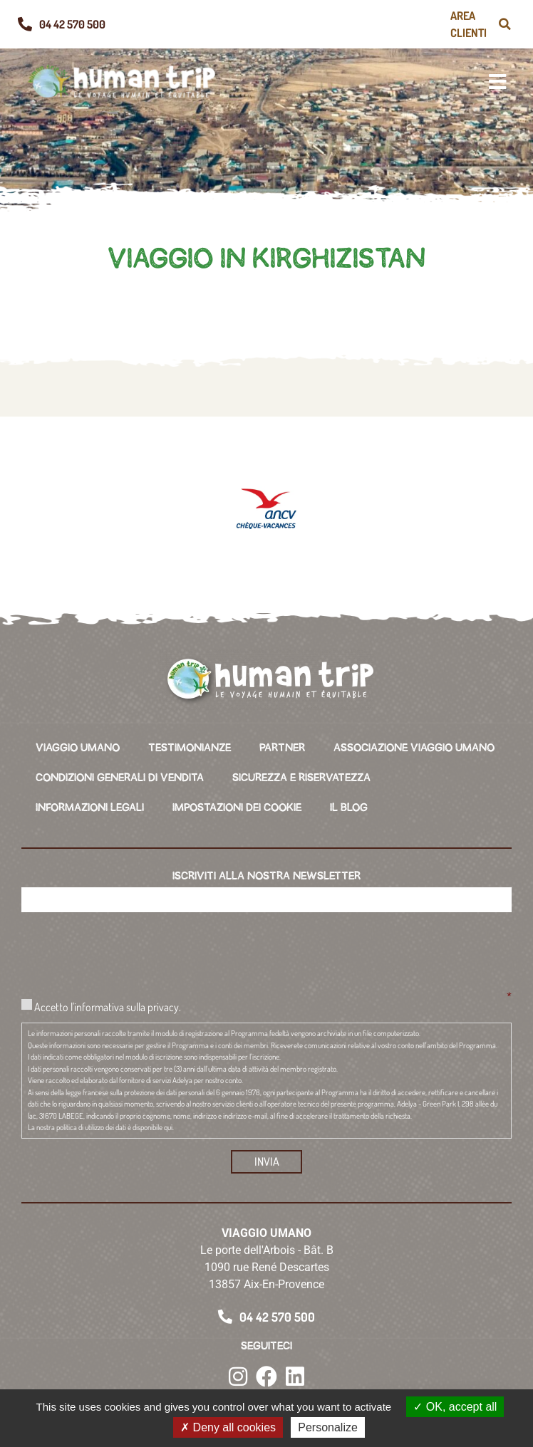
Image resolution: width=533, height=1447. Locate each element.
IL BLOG (349, 807)
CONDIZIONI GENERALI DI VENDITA (120, 777)
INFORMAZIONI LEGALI (90, 807)
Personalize (328, 1427)
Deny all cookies (228, 1427)
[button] (504, 24)
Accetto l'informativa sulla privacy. (107, 1006)
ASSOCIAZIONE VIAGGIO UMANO (414, 747)
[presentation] (129, 950)
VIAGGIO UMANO (78, 747)
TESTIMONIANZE (189, 747)
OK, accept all (455, 1407)
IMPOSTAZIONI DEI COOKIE (236, 807)
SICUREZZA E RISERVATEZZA (301, 777)
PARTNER (282, 747)
